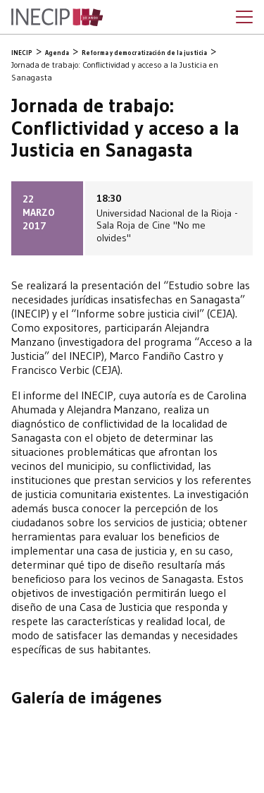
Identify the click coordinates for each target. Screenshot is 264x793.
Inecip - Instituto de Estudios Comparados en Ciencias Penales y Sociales (57, 17)
